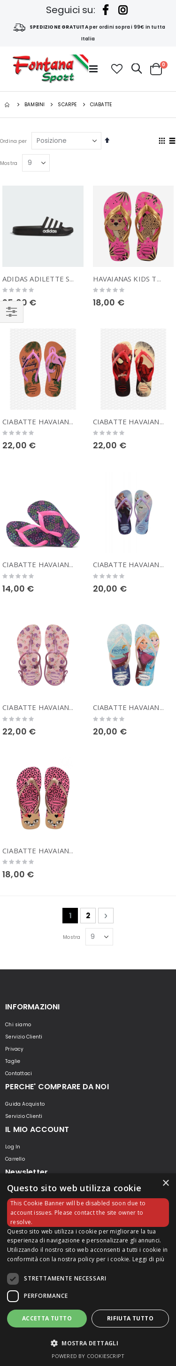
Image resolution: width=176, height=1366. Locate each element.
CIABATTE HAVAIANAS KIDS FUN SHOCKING (76, 850)
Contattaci (18, 1073)
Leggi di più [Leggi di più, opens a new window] (148, 1259)
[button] (117, 69)
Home (8, 104)
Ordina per (13, 141)
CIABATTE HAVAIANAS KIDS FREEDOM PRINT (79, 707)
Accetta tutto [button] (47, 1318)
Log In (12, 1146)
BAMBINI (34, 104)
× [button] (165, 1183)
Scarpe (67, 104)
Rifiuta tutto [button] (130, 1318)
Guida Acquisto (25, 1104)
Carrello (15, 1159)
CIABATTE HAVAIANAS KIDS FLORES (63, 564)
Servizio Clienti (23, 1036)
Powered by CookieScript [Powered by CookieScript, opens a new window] (88, 1355)
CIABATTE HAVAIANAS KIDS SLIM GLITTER (74, 421)
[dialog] (88, 1269)
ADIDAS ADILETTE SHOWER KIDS (58, 278)
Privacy (14, 1049)
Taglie (12, 1061)
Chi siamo (18, 1024)
